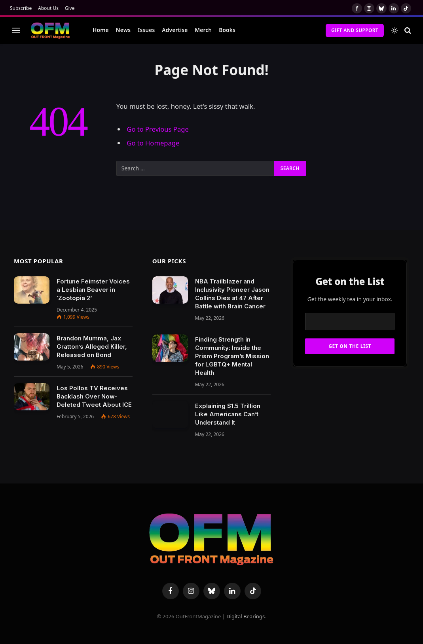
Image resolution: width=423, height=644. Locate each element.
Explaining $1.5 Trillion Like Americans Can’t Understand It (227, 414)
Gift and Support (354, 30)
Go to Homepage (153, 142)
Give (70, 8)
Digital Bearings (245, 616)
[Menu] (16, 30)
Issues (146, 30)
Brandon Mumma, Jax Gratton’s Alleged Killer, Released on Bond (92, 346)
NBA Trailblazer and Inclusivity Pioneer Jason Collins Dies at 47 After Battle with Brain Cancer (232, 294)
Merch (203, 30)
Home (101, 30)
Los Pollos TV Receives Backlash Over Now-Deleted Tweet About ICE (94, 396)
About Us (48, 8)
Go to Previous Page (158, 129)
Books (227, 30)
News (123, 30)
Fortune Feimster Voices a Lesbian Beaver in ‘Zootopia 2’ (93, 290)
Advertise (175, 30)
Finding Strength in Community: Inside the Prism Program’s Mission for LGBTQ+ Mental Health (232, 356)
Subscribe (21, 8)
